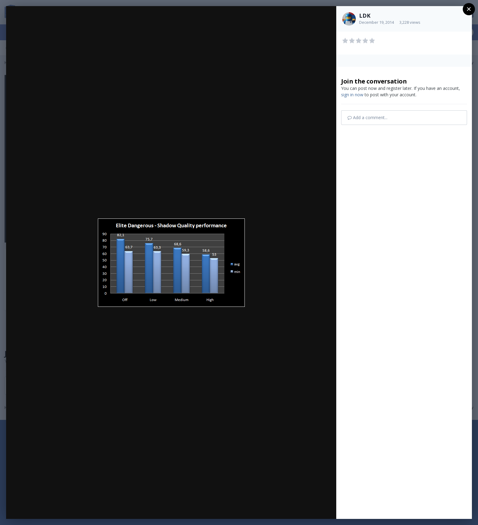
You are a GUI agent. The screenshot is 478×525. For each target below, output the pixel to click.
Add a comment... (367, 117)
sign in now (352, 95)
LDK (364, 15)
